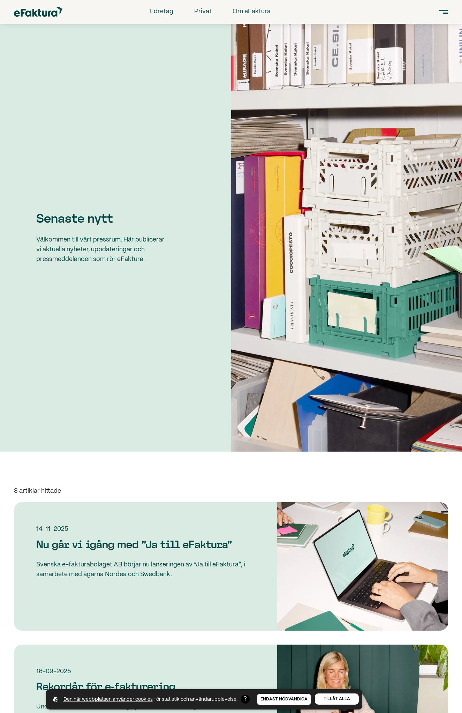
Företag (161, 12)
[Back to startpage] (38, 11)
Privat (203, 12)
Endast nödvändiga (284, 699)
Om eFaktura (252, 12)
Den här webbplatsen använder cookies (108, 699)
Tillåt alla (337, 699)
